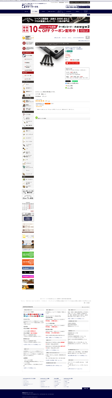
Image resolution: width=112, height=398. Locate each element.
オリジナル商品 (29, 55)
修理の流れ (56, 381)
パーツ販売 (35, 11)
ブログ (77, 11)
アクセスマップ (86, 11)
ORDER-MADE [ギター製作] (68, 378)
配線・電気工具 (29, 125)
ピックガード (28, 138)
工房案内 (65, 381)
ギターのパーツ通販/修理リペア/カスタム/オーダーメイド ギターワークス (31, 5)
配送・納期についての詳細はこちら (54, 337)
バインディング (29, 173)
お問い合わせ (26, 385)
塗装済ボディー (29, 91)
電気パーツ (28, 130)
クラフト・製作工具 (28, 118)
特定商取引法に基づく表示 (45, 386)
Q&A (55, 386)
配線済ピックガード (28, 105)
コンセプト (69, 11)
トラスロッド (28, 163)
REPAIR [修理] (56, 378)
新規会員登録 (43, 381)
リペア (43, 11)
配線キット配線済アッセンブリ (30, 101)
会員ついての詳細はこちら (30, 368)
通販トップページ (39, 43)
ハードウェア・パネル (29, 145)
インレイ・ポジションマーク (29, 167)
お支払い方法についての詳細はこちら (32, 344)
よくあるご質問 (66, 382)
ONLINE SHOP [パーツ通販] (44, 378)
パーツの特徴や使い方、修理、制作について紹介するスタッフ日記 (28, 249)
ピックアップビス (52, 43)
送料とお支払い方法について (84, 40)
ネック (27, 84)
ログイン (69, 37)
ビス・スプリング (29, 134)
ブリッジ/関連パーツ (28, 152)
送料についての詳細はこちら (52, 350)
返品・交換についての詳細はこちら (76, 318)
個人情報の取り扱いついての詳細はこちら (77, 355)
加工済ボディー (29, 88)
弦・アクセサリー (29, 179)
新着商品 (27, 62)
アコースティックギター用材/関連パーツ (29, 183)
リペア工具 (28, 114)
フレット (27, 170)
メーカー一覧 (28, 75)
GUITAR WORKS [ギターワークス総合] (29, 378)
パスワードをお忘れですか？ (78, 37)
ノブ (27, 148)
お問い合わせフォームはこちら (75, 368)
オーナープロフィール (60, 11)
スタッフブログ (26, 381)
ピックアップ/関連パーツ (28, 156)
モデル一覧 (28, 79)
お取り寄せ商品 (29, 70)
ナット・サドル (29, 141)
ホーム (26, 11)
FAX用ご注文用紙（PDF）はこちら (54, 360)
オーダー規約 (66, 386)
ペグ (27, 159)
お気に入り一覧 (57, 37)
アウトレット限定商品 (28, 67)
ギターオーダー (52, 11)
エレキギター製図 (28, 187)
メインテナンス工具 (29, 122)
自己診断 (56, 385)
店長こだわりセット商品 (28, 109)
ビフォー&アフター (58, 382)
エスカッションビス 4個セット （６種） (62, 43)
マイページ (64, 37)
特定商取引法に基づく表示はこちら (54, 365)
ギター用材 (28, 95)
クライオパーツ (29, 59)
